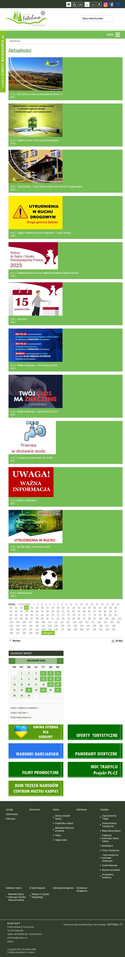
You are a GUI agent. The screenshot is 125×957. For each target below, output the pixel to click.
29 (58, 608)
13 (86, 604)
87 (32, 618)
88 (37, 618)
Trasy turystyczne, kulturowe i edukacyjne (110, 857)
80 (105, 615)
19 (118, 604)
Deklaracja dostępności (63, 887)
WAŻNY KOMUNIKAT (27, 500)
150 (81, 629)
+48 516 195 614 (35, 934)
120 (111, 622)
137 (107, 625)
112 (61, 622)
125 (30, 625)
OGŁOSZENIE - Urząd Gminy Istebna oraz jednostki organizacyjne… (50, 186)
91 (53, 618)
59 (105, 611)
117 (93, 622)
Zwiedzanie (81, 809)
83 (11, 618)
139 (11, 629)
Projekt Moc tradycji (64, 823)
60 (110, 611)
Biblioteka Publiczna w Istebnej (64, 829)
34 (84, 608)
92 (58, 618)
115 (80, 622)
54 (79, 611)
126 (37, 625)
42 (16, 611)
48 (47, 611)
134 (88, 625)
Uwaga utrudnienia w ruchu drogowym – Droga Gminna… (45, 232)
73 (68, 615)
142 (30, 629)
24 (32, 608)
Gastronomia (12, 814)
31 (68, 608)
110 (49, 622)
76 (84, 615)
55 (84, 611)
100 (100, 618)
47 (42, 611)
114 (74, 622)
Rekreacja (10, 818)
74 (73, 615)
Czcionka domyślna (87, 4)
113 (68, 622)
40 (115, 608)
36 (94, 608)
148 (69, 629)
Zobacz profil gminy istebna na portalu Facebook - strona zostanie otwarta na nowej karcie (111, 4)
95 (73, 618)
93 (63, 618)
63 (16, 615)
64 (21, 615)
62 (11, 615)
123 (17, 625)
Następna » (48, 633)
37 (100, 608)
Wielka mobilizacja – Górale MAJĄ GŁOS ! (37, 365)
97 (84, 618)
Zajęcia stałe (61, 839)
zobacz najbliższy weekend (24, 707)
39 (110, 608)
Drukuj (119, 640)
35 (89, 608)
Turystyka (104, 809)
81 (110, 615)
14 (92, 604)
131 (69, 625)
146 (56, 629)
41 (11, 611)
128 (49, 625)
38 (105, 608)
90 (47, 618)
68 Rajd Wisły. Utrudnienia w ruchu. (34, 546)
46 (37, 611)
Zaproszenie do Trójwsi (109, 817)
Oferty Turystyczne (110, 850)
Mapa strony (80, 4)
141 (24, 629)
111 (55, 622)
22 (21, 608)
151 (88, 629)
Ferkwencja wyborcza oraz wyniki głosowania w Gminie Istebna (47, 273)
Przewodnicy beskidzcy (108, 876)
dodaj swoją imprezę (21, 717)
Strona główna (68, 4)
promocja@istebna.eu (17, 937)
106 (24, 622)
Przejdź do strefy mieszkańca (3, 61)
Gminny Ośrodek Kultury (62, 817)
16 (102, 604)
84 (16, 618)
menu (110, 34)
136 (100, 625)
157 (17, 633)
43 (21, 611)
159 (30, 633)
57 (94, 611)
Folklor (58, 835)
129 (56, 625)
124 (24, 625)
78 (94, 615)
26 (42, 608)
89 (42, 618)
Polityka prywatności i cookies (20, 952)
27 (47, 608)
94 (68, 618)
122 (11, 625)
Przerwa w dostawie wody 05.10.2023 (35, 457)
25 (37, 608)
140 (17, 629)
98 (89, 618)
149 (75, 629)
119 (105, 622)
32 (73, 608)
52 (68, 611)
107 (30, 622)
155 (113, 629)
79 (100, 615)
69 (47, 615)
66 (32, 615)
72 (63, 615)
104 (11, 622)
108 (37, 622)
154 (107, 629)
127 (43, 625)
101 (106, 618)
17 (107, 604)
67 (37, 615)
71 (58, 615)
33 (79, 608)
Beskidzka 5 (107, 845)
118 (99, 622)
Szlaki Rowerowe (109, 865)
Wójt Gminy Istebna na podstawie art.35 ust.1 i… (40, 94)
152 (94, 629)
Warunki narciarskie (111, 870)
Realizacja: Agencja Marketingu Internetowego (85, 924)
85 (21, 618)
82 (115, 615)
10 (71, 604)
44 (26, 611)
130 (62, 625)
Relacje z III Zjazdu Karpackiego (40, 896)
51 (63, 611)
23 (29, 690)
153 (100, 629)
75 (79, 615)
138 (113, 625)
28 (53, 608)
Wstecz (16, 640)
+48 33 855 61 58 (20, 934)
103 (119, 618)
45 (32, 611)
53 (73, 611)
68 (42, 615)
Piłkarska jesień (24, 593)
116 (86, 622)
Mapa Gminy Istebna (111, 830)
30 (63, 608)
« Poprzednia (23, 604)
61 (115, 611)
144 (43, 629)
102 (113, 618)
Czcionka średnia (93, 4)
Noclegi (9, 809)
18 (113, 604)
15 (97, 604)
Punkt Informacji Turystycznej (109, 825)
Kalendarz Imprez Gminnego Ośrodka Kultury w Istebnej (17, 897)
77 (89, 615)
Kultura (56, 809)
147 (62, 629)
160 (37, 633)
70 (53, 615)
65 (26, 615)
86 (26, 618)
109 (43, 622)
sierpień (12, 661)
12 (81, 604)
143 (37, 629)
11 (76, 604)
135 (94, 625)
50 (58, 611)
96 (79, 618)
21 (16, 608)
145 (49, 629)
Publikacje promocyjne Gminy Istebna (110, 838)
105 (17, 622)
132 (75, 625)
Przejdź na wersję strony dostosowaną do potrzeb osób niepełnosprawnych (74, 4)
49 (53, 611)
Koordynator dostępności (81, 889)
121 (118, 622)
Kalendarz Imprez (14, 887)
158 (24, 633)
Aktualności (34, 809)
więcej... (10, 941)
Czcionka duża (99, 4)
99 (94, 618)
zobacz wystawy (19, 712)
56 (89, 611)
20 (11, 608)
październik (60, 661)
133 (81, 625)
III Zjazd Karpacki (37, 887)
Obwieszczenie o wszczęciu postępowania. (38, 140)
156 (11, 633)
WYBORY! (22, 319)
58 (100, 611)
